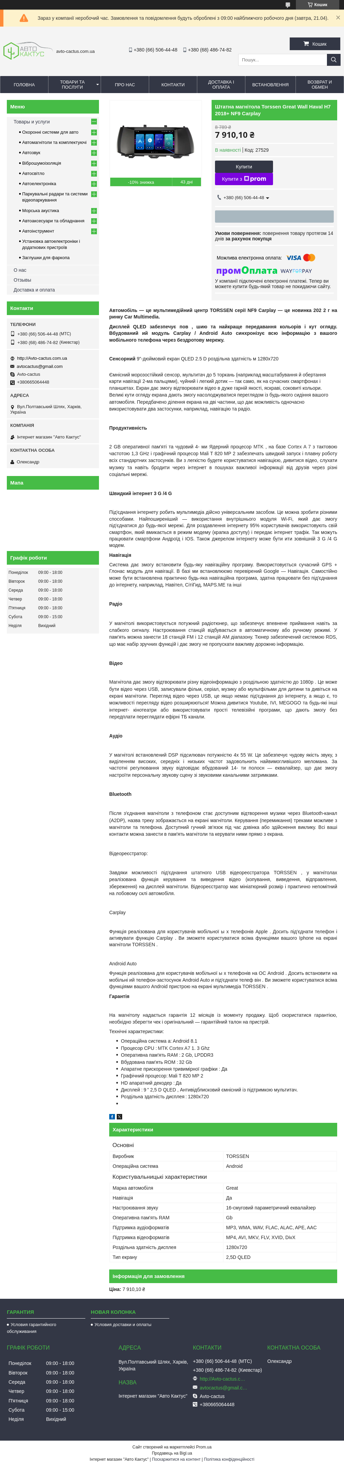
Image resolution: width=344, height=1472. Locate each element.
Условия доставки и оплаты (123, 1324)
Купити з (244, 179)
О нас (20, 270)
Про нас (125, 84)
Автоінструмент (38, 231)
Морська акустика (40, 210)
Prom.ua (204, 1447)
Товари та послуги (72, 84)
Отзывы (22, 280)
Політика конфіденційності (229, 1459)
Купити (244, 166)
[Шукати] (334, 60)
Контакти (173, 84)
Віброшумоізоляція (41, 163)
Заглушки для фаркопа (46, 257)
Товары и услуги (32, 121)
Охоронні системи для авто (50, 132)
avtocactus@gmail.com (40, 366)
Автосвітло (33, 173)
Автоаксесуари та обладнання (53, 220)
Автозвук (31, 152)
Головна (24, 84)
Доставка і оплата (221, 84)
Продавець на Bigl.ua (172, 1453)
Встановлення (270, 84)
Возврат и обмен (319, 84)
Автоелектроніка (39, 183)
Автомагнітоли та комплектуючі (54, 142)
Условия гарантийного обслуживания (31, 1328)
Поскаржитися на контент (176, 1459)
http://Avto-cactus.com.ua (42, 358)
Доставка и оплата (34, 290)
